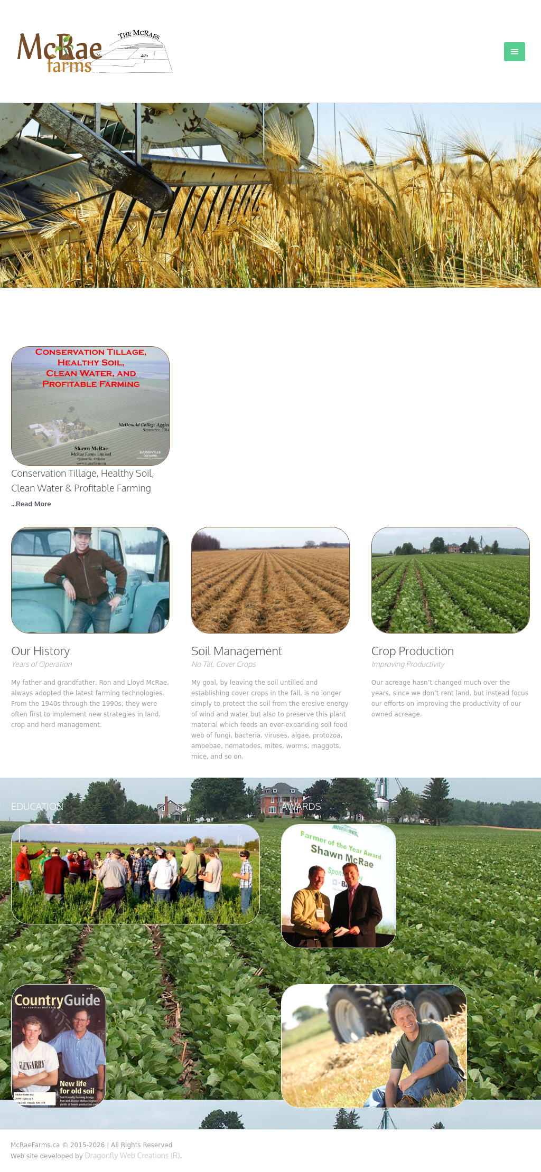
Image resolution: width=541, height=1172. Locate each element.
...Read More (31, 503)
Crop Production (412, 650)
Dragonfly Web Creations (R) (132, 1155)
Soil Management (236, 650)
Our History (40, 650)
